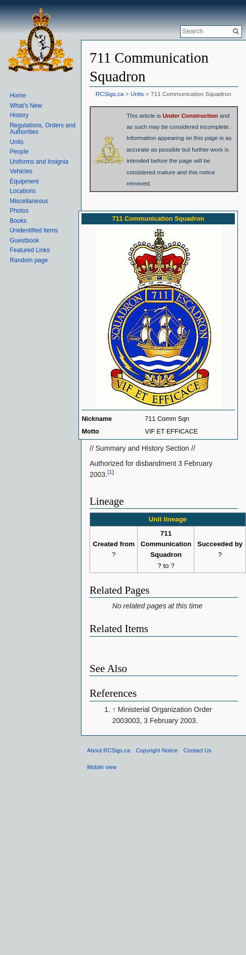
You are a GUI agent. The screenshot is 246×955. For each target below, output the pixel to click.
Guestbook (24, 240)
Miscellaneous (29, 201)
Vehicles (21, 171)
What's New (26, 105)
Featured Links (30, 250)
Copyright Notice (157, 750)
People (19, 151)
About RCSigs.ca (108, 750)
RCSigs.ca (110, 93)
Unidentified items (34, 230)
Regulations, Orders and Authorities (42, 129)
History (19, 115)
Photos (19, 210)
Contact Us (197, 750)
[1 (109, 472)
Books (18, 220)
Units (137, 93)
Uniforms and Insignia (39, 161)
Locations (22, 191)
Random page (29, 260)
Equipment (24, 181)
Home (18, 95)
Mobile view (101, 767)
